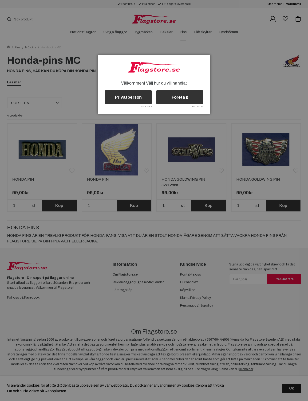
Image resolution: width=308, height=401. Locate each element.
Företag (180, 97)
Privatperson (128, 97)
